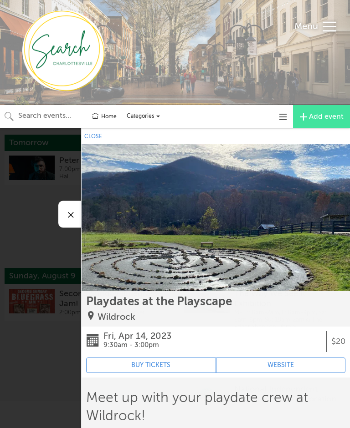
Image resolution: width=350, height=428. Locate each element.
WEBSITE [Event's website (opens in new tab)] (281, 365)
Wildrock (116, 317)
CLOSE (93, 136)
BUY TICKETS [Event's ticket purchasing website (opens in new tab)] (150, 365)
